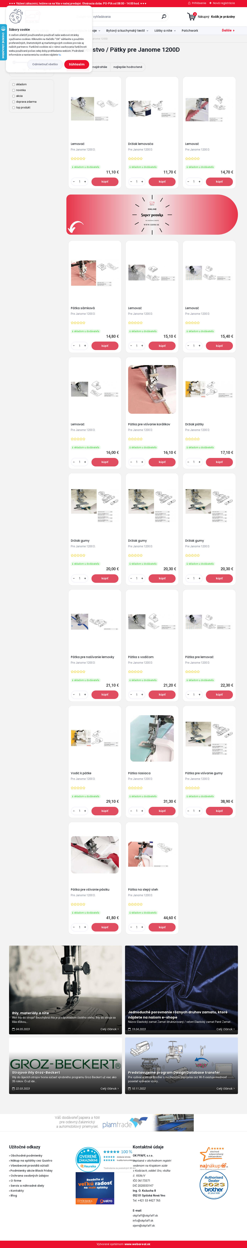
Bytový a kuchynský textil (125, 31)
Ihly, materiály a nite (30, 1013)
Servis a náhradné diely (27, 1186)
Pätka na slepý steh (143, 890)
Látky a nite (163, 31)
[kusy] (79, 181)
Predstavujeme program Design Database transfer (174, 1072)
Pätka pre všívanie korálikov (149, 424)
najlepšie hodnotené (127, 67)
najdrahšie (99, 67)
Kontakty (17, 1191)
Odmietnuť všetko (45, 64)
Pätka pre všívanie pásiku (90, 890)
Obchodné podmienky (26, 1155)
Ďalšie (227, 30)
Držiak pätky (194, 424)
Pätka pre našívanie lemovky (92, 657)
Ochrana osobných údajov (30, 1176)
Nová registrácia (224, 3)
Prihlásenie (199, 3)
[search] (164, 18)
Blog (14, 1195)
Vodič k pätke (81, 773)
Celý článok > (110, 1029)
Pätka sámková (83, 308)
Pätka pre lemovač (199, 657)
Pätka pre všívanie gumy (204, 773)
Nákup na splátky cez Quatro (31, 1161)
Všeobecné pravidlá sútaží (30, 1166)
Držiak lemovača (140, 144)
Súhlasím (77, 64)
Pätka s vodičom (141, 657)
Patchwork (190, 31)
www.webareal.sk (137, 1244)
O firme (16, 1181)
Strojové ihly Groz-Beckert (36, 1072)
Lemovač (78, 144)
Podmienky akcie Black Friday (30, 1171)
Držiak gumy (80, 541)
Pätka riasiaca (139, 773)
